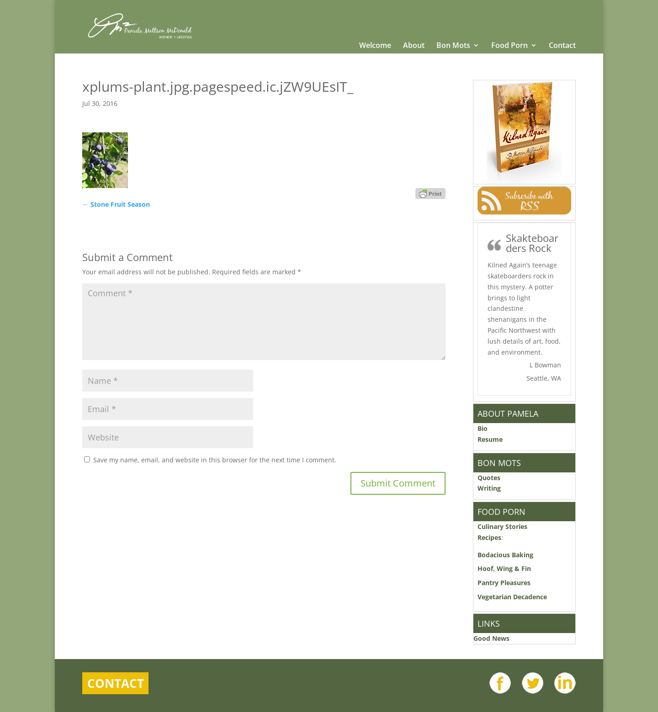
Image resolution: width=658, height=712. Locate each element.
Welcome (375, 46)
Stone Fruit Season (116, 204)
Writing (489, 488)
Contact (562, 46)
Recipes (489, 537)
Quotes (489, 477)
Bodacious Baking (507, 554)
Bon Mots (453, 46)
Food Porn (509, 46)
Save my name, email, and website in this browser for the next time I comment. (214, 459)
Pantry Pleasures (504, 582)
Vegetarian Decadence (512, 596)
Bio (483, 428)
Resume (490, 439)
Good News (491, 638)
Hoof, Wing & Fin (504, 568)
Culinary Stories (502, 526)
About (414, 46)
